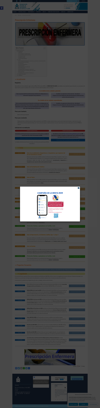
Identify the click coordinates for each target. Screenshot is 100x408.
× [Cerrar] (78, 188)
